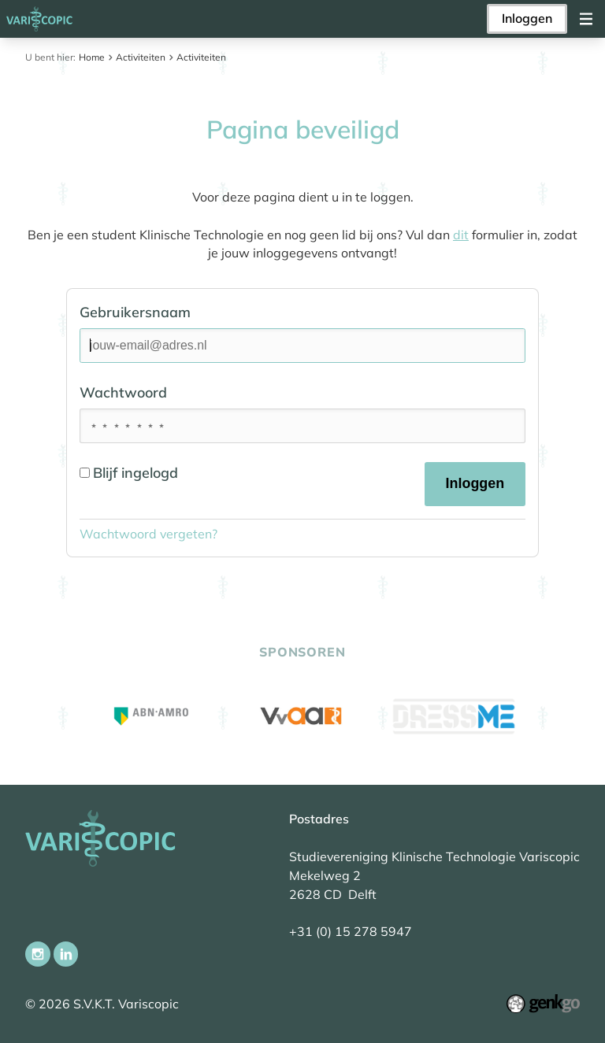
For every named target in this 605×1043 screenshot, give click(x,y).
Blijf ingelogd (129, 472)
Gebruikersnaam (135, 311)
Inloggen (527, 18)
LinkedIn (66, 954)
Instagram (37, 954)
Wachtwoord (123, 392)
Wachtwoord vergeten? (148, 534)
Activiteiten (140, 57)
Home (92, 57)
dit (461, 234)
